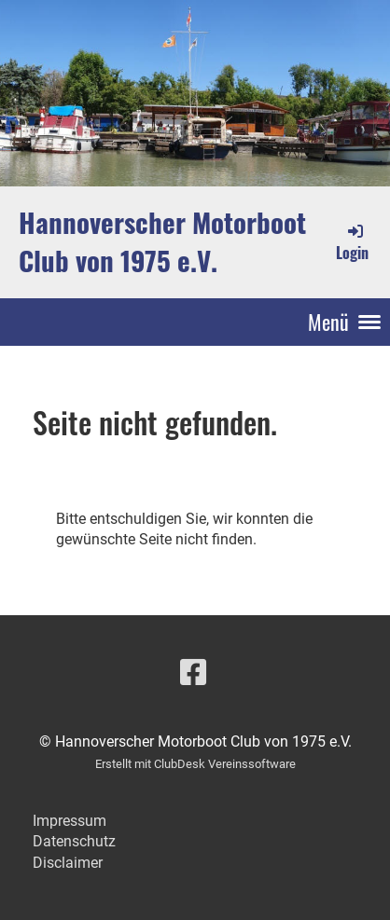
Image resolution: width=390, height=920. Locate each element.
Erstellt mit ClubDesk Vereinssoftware (195, 764)
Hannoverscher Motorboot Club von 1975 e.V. (162, 241)
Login (352, 242)
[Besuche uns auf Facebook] (193, 673)
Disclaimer (68, 863)
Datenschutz (74, 841)
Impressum (69, 821)
